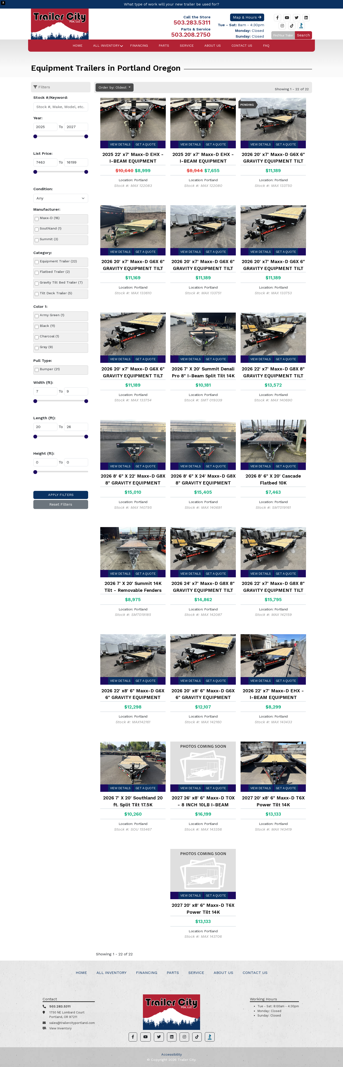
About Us (212, 45)
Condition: (43, 189)
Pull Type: (42, 360)
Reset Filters (60, 504)
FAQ (266, 45)
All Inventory (106, 45)
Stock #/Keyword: (50, 97)
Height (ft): (43, 453)
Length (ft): (44, 418)
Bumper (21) (50, 369)
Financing (139, 45)
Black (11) (47, 326)
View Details (120, 144)
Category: (42, 252)
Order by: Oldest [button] (113, 87)
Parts (164, 45)
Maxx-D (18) (50, 218)
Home (77, 45)
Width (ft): (43, 382)
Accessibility (171, 1054)
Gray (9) (46, 347)
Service (187, 45)
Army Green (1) (52, 315)
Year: (37, 118)
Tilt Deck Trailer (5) (56, 293)
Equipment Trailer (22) (58, 261)
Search (303, 35)
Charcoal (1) (49, 336)
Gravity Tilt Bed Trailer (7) (61, 282)
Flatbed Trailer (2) (55, 272)
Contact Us (242, 45)
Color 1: (40, 306)
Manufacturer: (46, 209)
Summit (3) (49, 239)
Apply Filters (61, 495)
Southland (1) (50, 228)
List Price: (42, 153)
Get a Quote (146, 144)
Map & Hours (247, 17)
